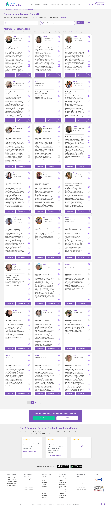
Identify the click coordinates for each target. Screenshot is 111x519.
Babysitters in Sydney (45, 479)
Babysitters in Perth (46, 490)
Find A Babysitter (35, 4)
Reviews (39, 504)
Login (91, 4)
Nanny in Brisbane (28, 483)
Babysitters (18, 9)
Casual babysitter (81, 483)
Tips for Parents (11, 477)
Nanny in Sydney (28, 479)
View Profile (10, 75)
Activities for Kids (11, 485)
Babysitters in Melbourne (45, 483)
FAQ (79, 4)
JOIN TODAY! (43, 418)
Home (7, 9)
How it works (64, 4)
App (33, 504)
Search (12, 9)
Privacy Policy (60, 504)
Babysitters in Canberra (45, 492)
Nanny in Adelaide (28, 489)
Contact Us (72, 4)
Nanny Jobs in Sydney (62, 479)
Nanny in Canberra (28, 487)
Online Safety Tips (11, 483)
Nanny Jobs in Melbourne (62, 483)
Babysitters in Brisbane (45, 487)
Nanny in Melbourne (29, 481)
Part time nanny (80, 481)
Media (44, 504)
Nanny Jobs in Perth (64, 490)
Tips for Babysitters (12, 479)
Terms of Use (52, 504)
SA (23, 9)
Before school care (81, 489)
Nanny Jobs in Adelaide (62, 496)
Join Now (100, 4)
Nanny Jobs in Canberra (62, 492)
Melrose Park (29, 9)
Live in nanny (80, 485)
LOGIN (67, 418)
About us (69, 504)
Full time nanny (80, 479)
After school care (81, 487)
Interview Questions (12, 481)
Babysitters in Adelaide (45, 496)
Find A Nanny (45, 4)
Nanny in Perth (27, 485)
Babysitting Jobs (55, 4)
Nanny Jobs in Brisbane (62, 487)
